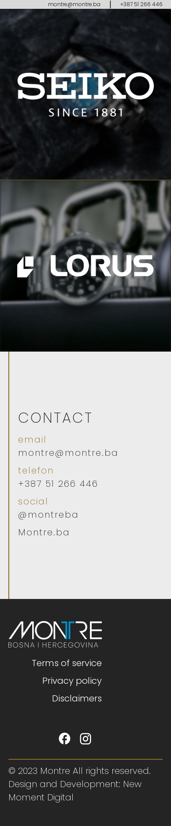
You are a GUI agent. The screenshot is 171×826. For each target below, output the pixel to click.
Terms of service (67, 663)
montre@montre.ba (74, 4)
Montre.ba (44, 532)
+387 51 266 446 (141, 4)
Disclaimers (77, 698)
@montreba (48, 514)
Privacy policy (72, 680)
